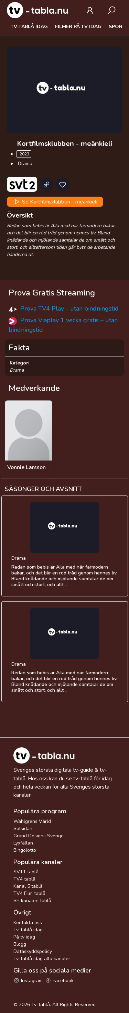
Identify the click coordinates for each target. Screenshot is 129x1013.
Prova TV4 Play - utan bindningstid (69, 308)
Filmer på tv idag (78, 26)
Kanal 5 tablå (28, 886)
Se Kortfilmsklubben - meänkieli (55, 202)
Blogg (19, 944)
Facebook (59, 980)
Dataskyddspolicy (32, 951)
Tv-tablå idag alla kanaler (41, 958)
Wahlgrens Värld (32, 821)
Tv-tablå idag (29, 26)
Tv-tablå (40, 1004)
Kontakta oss (27, 922)
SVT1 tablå (26, 872)
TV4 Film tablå (29, 893)
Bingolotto (24, 850)
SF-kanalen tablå (32, 900)
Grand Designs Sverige (38, 835)
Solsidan (22, 828)
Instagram (28, 980)
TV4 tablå (24, 879)
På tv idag (24, 937)
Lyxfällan (23, 843)
